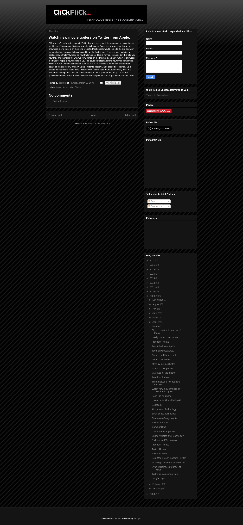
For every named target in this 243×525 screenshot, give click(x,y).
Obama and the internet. (164, 355)
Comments (155, 206)
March (155, 326)
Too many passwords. (163, 350)
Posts (152, 201)
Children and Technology (164, 440)
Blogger (137, 518)
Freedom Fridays (160, 341)
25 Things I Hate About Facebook (169, 462)
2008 (152, 494)
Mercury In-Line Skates (163, 364)
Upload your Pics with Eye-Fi (166, 400)
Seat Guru (157, 405)
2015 (152, 269)
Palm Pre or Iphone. (162, 396)
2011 (152, 287)
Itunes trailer (68, 87)
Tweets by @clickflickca (158, 95)
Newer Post (55, 115)
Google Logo (158, 478)
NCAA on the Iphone (162, 368)
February (157, 484)
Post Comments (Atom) (99, 123)
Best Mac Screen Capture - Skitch (169, 458)
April (155, 322)
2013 (152, 278)
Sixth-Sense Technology (164, 413)
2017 (152, 260)
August (156, 304)
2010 (152, 291)
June (155, 313)
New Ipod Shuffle (160, 422)
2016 (152, 265)
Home (93, 115)
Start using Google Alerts (164, 418)
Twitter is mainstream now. (165, 474)
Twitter (78, 87)
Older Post (130, 115)
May (154, 317)
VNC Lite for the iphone (164, 372)
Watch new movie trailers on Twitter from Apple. (166, 390)
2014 (152, 273)
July (154, 308)
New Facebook (159, 453)
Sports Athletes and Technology (168, 436)
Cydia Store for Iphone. (163, 431)
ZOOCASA (95, 63)
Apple (58, 87)
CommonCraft (159, 427)
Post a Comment (61, 101)
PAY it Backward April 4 (163, 346)
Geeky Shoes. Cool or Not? (165, 337)
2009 (152, 296)
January (156, 488)
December (157, 299)
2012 (152, 282)
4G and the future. (161, 359)
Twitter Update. (159, 449)
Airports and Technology (164, 409)
